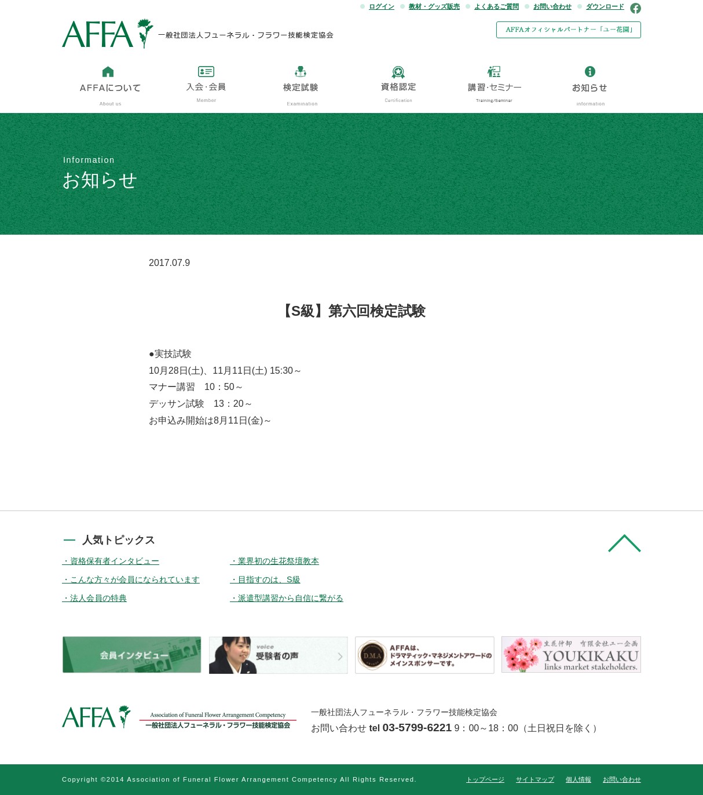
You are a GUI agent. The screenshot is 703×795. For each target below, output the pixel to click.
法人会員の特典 (98, 598)
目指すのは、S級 (269, 579)
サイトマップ (535, 779)
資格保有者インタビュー (114, 561)
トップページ (485, 779)
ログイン (381, 6)
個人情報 (578, 779)
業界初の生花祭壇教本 (278, 561)
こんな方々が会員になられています (135, 579)
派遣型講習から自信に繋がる (290, 598)
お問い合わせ (552, 6)
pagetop (624, 543)
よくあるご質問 (496, 6)
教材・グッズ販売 (434, 6)
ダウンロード (605, 6)
